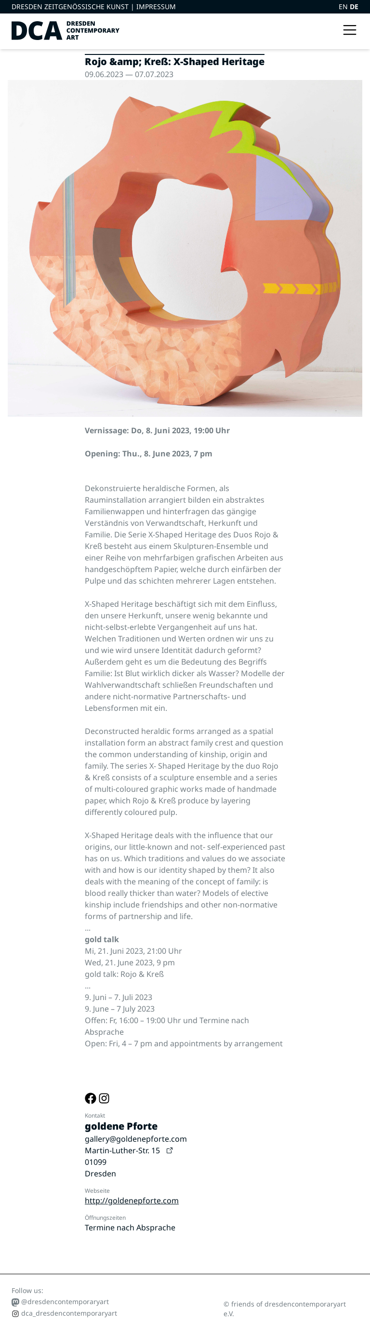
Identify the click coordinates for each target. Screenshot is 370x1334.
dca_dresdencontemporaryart (64, 1313)
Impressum (156, 6)
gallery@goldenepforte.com (136, 1139)
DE (354, 6)
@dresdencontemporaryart (60, 1302)
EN (344, 6)
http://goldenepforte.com (132, 1200)
